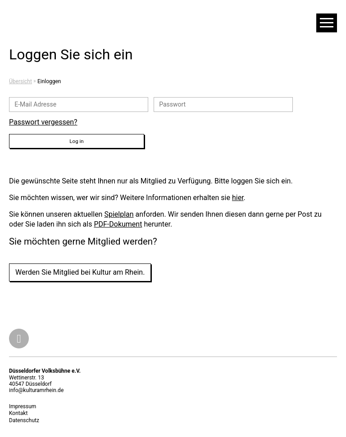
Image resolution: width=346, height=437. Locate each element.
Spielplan (118, 214)
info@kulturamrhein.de (36, 390)
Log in (76, 141)
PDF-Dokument (118, 224)
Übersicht (20, 81)
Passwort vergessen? (43, 122)
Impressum (22, 406)
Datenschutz (24, 420)
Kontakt (18, 413)
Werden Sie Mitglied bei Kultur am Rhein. (80, 272)
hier (238, 197)
